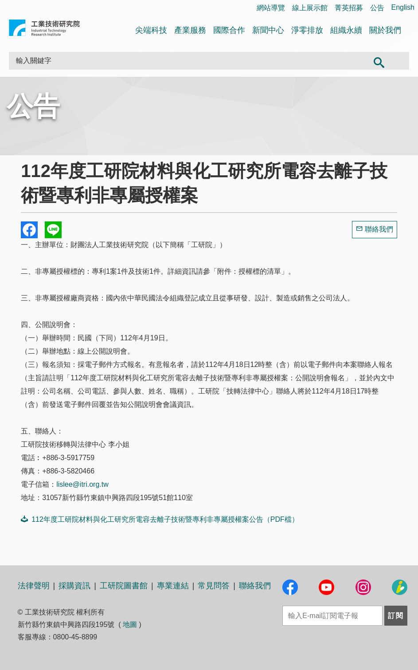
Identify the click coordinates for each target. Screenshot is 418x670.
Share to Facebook (29, 229)
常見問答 (214, 585)
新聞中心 (268, 30)
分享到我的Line (53, 229)
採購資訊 (74, 585)
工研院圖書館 (124, 585)
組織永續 (346, 30)
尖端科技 (151, 30)
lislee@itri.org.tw (82, 484)
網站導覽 (271, 8)
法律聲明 (34, 585)
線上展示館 (310, 8)
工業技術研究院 (44, 29)
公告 (377, 8)
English (402, 7)
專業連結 (173, 585)
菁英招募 (349, 8)
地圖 (130, 624)
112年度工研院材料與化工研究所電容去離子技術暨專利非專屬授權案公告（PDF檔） (160, 519)
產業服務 (190, 30)
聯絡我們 (379, 229)
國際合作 (229, 30)
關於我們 (385, 30)
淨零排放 (307, 30)
